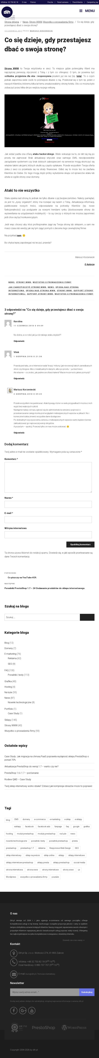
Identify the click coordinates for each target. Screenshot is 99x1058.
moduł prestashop (25, 834)
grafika (87, 826)
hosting (9, 834)
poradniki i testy (38, 841)
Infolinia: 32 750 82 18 (9, 2)
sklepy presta (43, 862)
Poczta (50, 2)
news (51, 287)
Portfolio (8, 709)
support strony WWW (40, 294)
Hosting (8, 687)
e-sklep (67, 819)
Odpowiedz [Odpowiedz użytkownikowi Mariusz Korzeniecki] (19, 433)
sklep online (49, 855)
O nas (24, 2)
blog (8, 820)
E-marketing (10, 653)
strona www (32, 870)
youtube (55, 877)
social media (79, 862)
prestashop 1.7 (27, 848)
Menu (87, 11)
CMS (16, 819)
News (25, 22)
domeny (26, 819)
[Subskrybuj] (86, 992)
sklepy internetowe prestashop (19, 862)
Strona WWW (11, 68)
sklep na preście (33, 855)
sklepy (61, 855)
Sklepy (7, 720)
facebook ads (44, 826)
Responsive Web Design (60, 848)
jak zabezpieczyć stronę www (27, 287)
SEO (10, 664)
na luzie (63, 834)
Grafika (8, 681)
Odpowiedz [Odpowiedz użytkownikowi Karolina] (19, 341)
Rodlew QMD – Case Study (17, 779)
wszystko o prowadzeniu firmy (74, 294)
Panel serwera (62, 2)
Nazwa (8, 498)
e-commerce (40, 819)
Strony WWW (35, 22)
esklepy (17, 826)
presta (75, 841)
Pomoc (33, 2)
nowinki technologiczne (16, 841)
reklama (41, 848)
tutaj (78, 76)
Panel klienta (78, 2)
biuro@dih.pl (31, 974)
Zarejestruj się (92, 2)
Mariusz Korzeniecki (41, 31)
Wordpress (11, 877)
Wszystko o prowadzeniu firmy (58, 22)
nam (19, 235)
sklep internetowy (13, 855)
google (76, 826)
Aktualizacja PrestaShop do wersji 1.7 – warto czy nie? (31, 766)
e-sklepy (78, 819)
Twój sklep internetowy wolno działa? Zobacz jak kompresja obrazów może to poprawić (48, 786)
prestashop (11, 848)
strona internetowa (14, 870)
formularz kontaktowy (46, 974)
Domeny (8, 648)
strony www (64, 290)
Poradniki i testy (15, 675)
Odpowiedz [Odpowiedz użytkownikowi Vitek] (19, 378)
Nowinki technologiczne (19, 702)
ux (79, 870)
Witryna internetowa (15, 528)
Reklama (12, 658)
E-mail (8, 513)
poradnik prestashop (58, 841)
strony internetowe (50, 870)
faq (67, 826)
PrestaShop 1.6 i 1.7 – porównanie (21, 773)
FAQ (6, 670)
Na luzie (8, 692)
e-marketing (55, 819)
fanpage (58, 826)
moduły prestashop (46, 834)
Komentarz (11, 459)
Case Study (13, 713)
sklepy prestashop (61, 862)
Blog (6, 642)
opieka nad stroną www (40, 290)
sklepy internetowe (76, 855)
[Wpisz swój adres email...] (52, 992)
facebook (29, 826)
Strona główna (11, 22)
